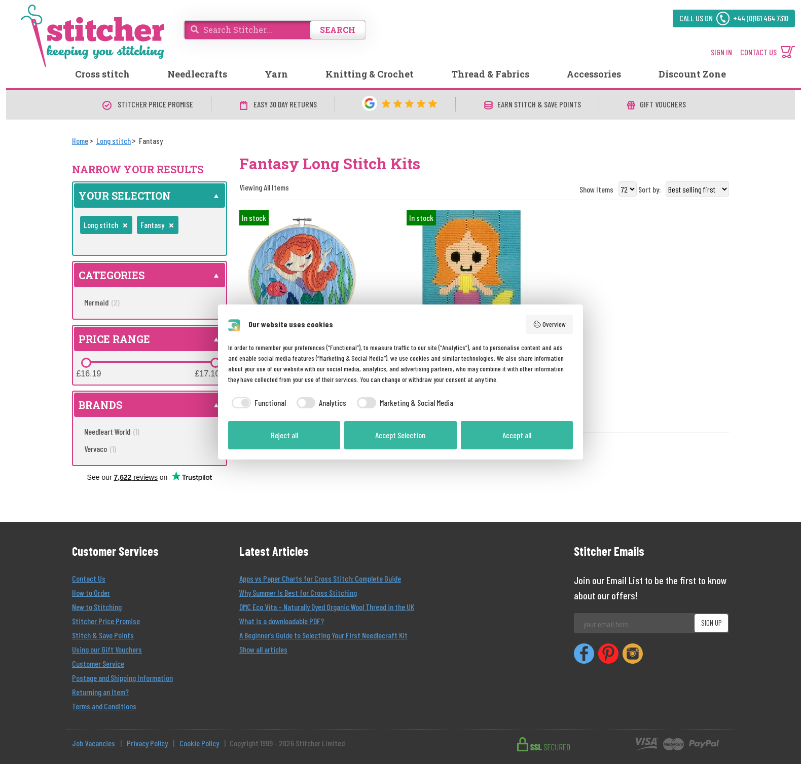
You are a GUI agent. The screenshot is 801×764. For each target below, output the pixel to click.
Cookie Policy (199, 743)
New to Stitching (97, 607)
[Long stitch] (113, 140)
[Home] (80, 140)
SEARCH (337, 29)
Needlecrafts (197, 74)
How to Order (91, 592)
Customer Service (98, 663)
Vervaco (100, 448)
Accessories (594, 74)
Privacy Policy (147, 743)
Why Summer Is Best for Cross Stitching (298, 592)
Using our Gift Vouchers (107, 649)
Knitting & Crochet (369, 74)
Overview (549, 324)
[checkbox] (257, 403)
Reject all (284, 435)
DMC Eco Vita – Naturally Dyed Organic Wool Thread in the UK (326, 607)
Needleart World (111, 431)
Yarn (276, 74)
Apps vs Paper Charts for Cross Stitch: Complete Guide (320, 578)
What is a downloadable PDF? (281, 621)
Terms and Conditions (104, 706)
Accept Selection (400, 435)
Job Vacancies (93, 743)
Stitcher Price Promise (106, 621)
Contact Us (88, 578)
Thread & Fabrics (490, 74)
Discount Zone (692, 74)
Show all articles (263, 649)
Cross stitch (102, 74)
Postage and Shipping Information (122, 677)
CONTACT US (758, 52)
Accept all (516, 435)
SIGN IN (721, 52)
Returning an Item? (100, 692)
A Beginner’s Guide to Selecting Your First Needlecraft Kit (323, 635)
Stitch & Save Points (103, 635)
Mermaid (102, 302)
